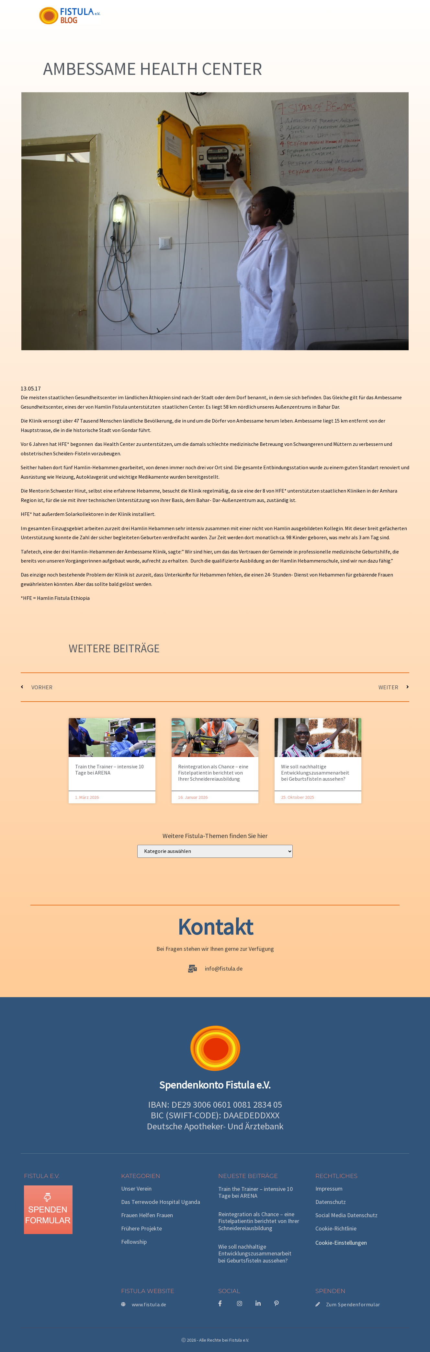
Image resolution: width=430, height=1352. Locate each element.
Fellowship (134, 1242)
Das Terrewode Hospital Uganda (160, 1202)
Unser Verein (136, 1188)
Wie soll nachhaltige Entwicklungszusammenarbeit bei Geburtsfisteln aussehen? (315, 772)
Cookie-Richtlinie (335, 1228)
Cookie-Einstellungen (341, 1242)
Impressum (329, 1188)
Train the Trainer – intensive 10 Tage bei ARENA (109, 769)
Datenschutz (330, 1202)
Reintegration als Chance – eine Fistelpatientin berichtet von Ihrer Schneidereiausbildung (213, 772)
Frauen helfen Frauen (147, 1215)
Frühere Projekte (141, 1228)
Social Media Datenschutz (346, 1215)
